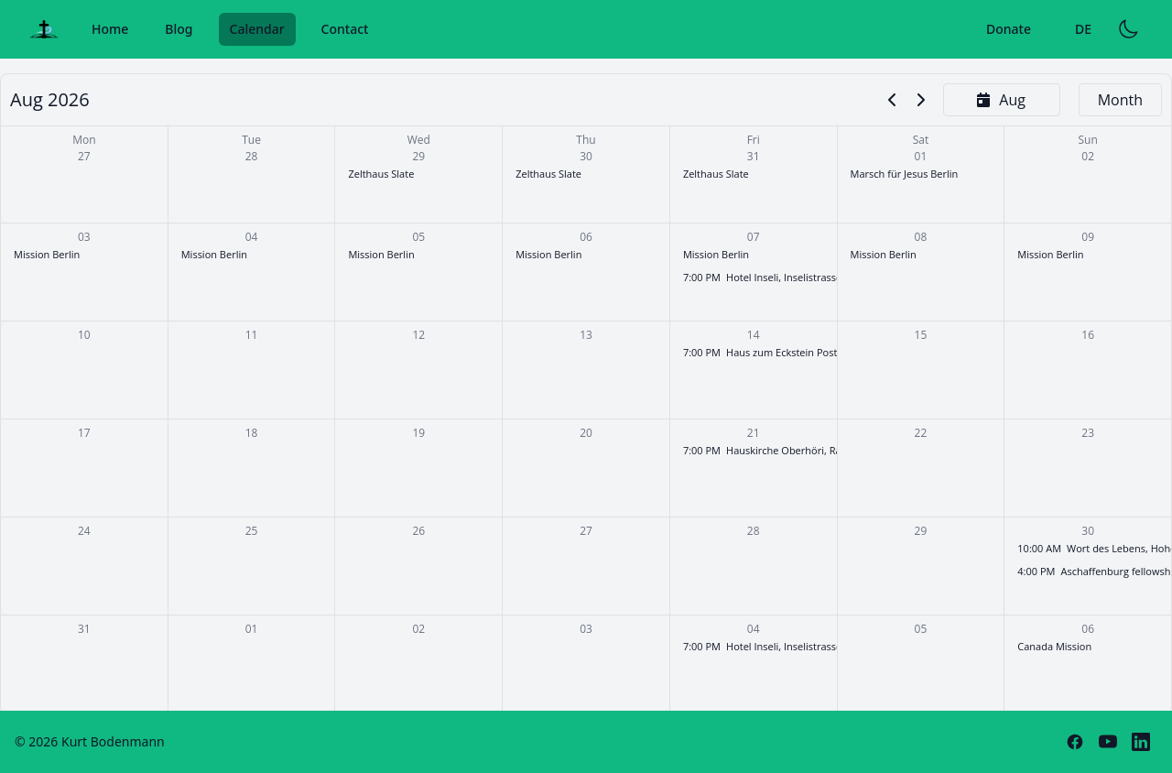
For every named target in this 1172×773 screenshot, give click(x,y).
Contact (345, 29)
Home (110, 29)
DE (1083, 29)
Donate (1008, 29)
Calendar (257, 29)
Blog (178, 29)
